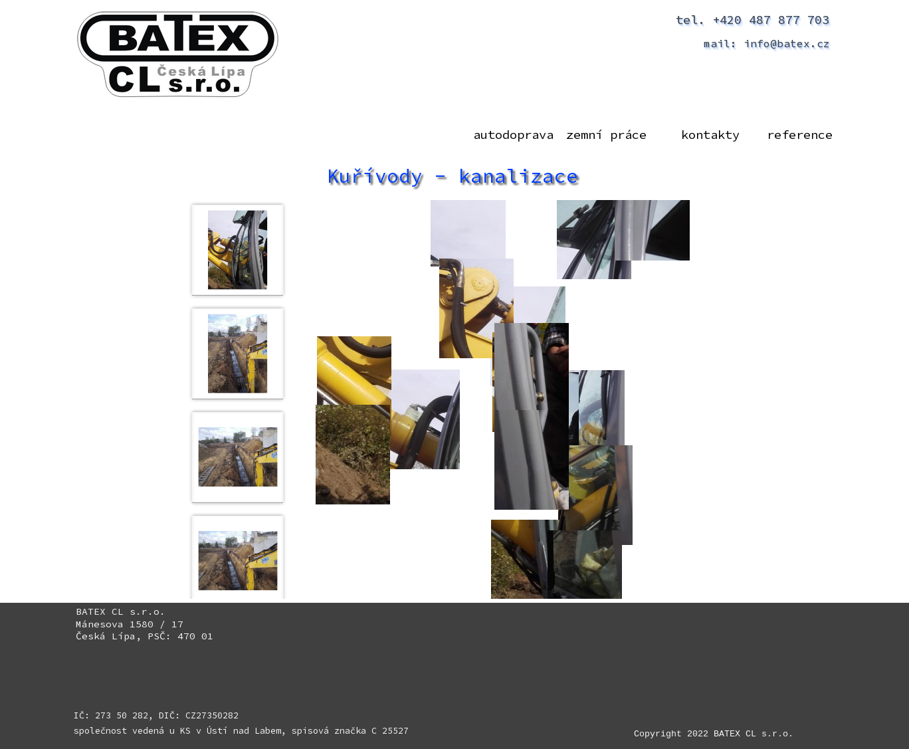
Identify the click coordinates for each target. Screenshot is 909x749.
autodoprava (513, 134)
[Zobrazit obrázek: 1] (238, 250)
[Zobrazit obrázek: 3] (238, 457)
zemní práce (606, 134)
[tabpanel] (149, 624)
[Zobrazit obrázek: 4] (238, 561)
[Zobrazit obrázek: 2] (238, 353)
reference (800, 134)
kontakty (710, 134)
